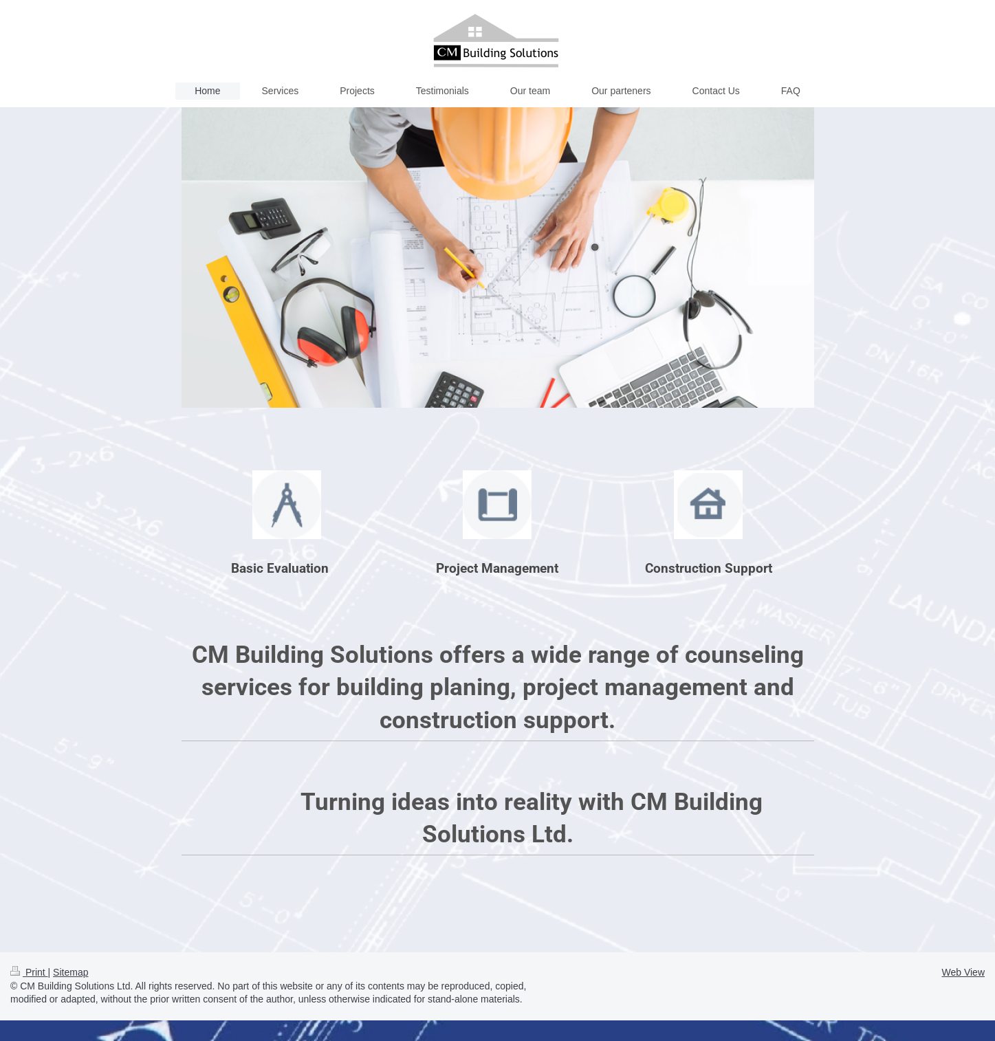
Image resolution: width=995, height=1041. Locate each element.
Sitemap (70, 972)
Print (29, 972)
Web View (963, 972)
